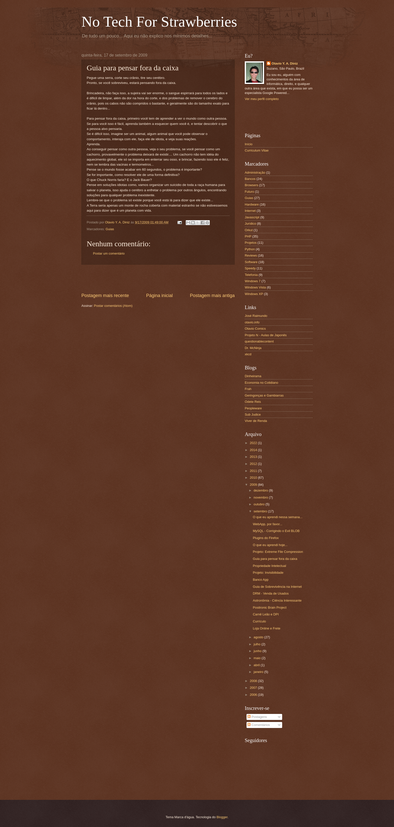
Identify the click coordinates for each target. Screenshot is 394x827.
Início (249, 144)
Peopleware (253, 408)
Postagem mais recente (105, 295)
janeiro (259, 672)
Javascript (252, 217)
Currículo (259, 621)
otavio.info (252, 322)
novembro (261, 497)
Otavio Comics (255, 328)
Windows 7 (253, 281)
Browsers (251, 185)
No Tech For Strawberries (159, 21)
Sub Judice (253, 414)
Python (250, 249)
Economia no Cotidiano (261, 382)
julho (257, 644)
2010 (254, 477)
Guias (110, 229)
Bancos (250, 179)
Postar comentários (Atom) (113, 306)
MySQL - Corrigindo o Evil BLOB (276, 531)
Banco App (260, 579)
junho (258, 651)
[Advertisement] (158, 278)
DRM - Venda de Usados (270, 593)
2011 (254, 471)
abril (257, 665)
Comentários (259, 725)
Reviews (251, 255)
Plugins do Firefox (266, 538)
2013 (254, 457)
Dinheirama (253, 376)
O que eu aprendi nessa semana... (278, 517)
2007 (254, 688)
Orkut (249, 230)
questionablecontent (259, 341)
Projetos (251, 243)
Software (251, 262)
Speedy (250, 268)
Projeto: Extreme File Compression (278, 552)
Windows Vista (255, 287)
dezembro (261, 490)
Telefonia (251, 275)
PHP (248, 236)
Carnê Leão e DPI (266, 614)
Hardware (252, 204)
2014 (254, 450)
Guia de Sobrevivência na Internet (277, 587)
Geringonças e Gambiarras (264, 395)
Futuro (249, 191)
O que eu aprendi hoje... (270, 545)
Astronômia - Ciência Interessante (277, 600)
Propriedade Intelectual (269, 566)
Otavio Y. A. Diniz (285, 63)
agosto (259, 637)
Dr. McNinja (253, 348)
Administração (255, 172)
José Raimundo (256, 316)
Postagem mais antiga (212, 295)
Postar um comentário (109, 253)
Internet (250, 211)
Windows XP (254, 294)
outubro (259, 504)
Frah (248, 389)
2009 (254, 485)
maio (257, 658)
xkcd (248, 354)
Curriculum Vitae (257, 150)
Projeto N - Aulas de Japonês (266, 335)
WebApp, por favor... (267, 524)
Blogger (222, 817)
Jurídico (250, 223)
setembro (261, 511)
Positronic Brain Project (269, 607)
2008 (254, 681)
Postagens (257, 717)
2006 (254, 695)
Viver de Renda (256, 421)
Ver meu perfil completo (262, 99)
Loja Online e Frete (266, 628)
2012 (254, 464)
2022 (254, 443)
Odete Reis (253, 402)
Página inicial (159, 295)
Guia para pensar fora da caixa (275, 559)
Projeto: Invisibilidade (268, 572)
